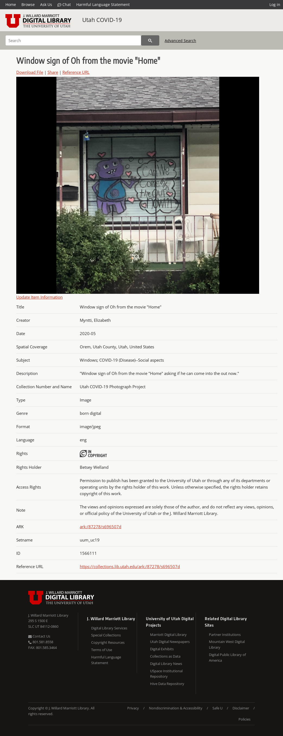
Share (52, 72)
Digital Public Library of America (227, 657)
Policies (244, 719)
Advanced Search (180, 40)
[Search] (73, 40)
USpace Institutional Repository (166, 673)
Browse (28, 4)
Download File (29, 72)
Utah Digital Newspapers (170, 641)
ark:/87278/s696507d (100, 526)
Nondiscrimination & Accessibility (175, 708)
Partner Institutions (225, 634)
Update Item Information (39, 297)
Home (10, 4)
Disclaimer (241, 708)
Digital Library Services (109, 628)
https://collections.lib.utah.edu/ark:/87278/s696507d (130, 566)
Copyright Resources (108, 642)
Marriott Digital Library (168, 634)
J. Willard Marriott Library (48, 615)
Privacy (133, 708)
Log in (274, 4)
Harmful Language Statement (103, 4)
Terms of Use (101, 649)
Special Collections (106, 635)
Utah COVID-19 (102, 20)
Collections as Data (165, 656)
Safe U (217, 708)
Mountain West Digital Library (227, 644)
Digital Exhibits (162, 648)
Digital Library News (166, 663)
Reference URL (76, 72)
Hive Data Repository (167, 683)
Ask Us (46, 4)
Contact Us (39, 636)
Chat (64, 4)
